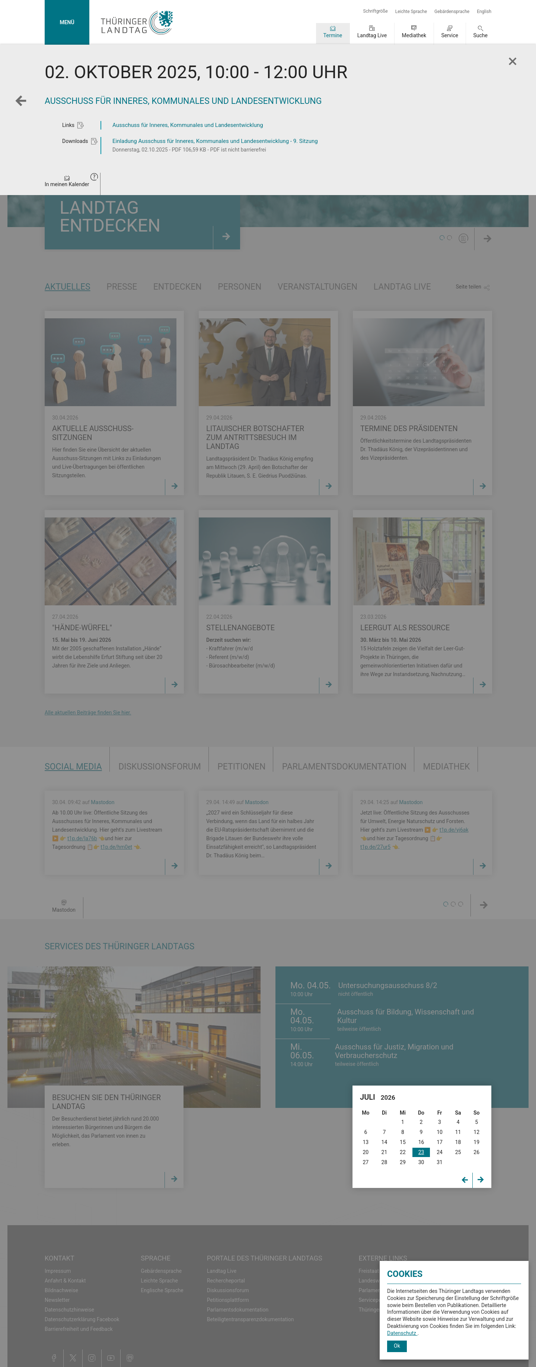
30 (421, 1162)
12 (476, 1132)
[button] (94, 178)
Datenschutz (402, 1333)
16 (421, 1142)
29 (403, 1162)
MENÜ (67, 22)
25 (458, 1152)
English (484, 11)
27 (365, 1162)
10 (440, 1132)
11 (458, 1132)
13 (365, 1142)
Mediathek (414, 35)
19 (476, 1142)
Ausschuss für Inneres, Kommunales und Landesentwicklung (187, 125)
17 (440, 1142)
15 (403, 1142)
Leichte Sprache (411, 11)
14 (384, 1142)
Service (449, 35)
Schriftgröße (375, 11)
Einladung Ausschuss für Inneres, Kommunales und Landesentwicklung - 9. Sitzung (215, 141)
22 (403, 1152)
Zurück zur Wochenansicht (22, 106)
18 (458, 1142)
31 (440, 1162)
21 (384, 1152)
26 (476, 1152)
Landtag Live (372, 35)
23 (421, 1152)
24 (440, 1152)
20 (365, 1152)
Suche (480, 35)
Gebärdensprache (451, 11)
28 (384, 1162)
